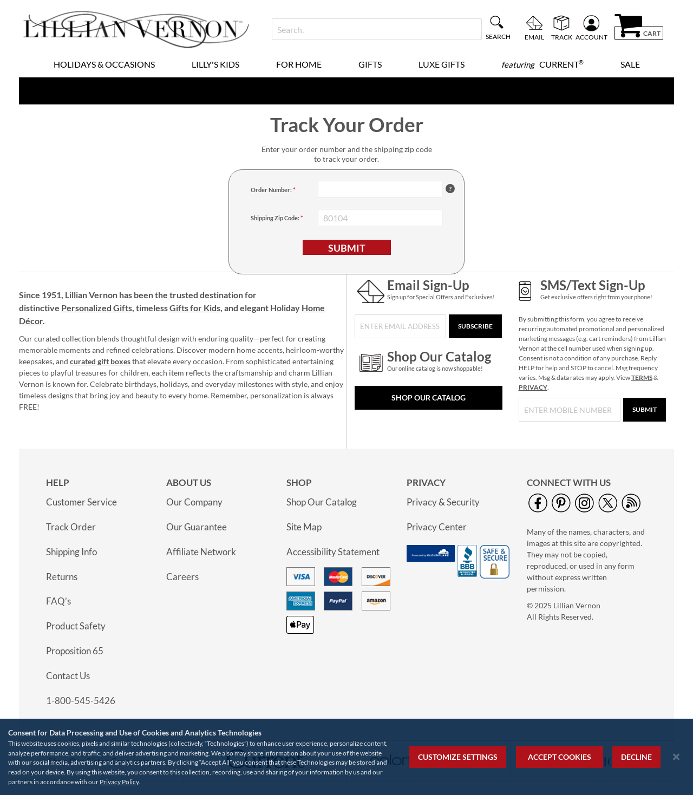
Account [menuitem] (591, 37)
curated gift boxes (100, 361)
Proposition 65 (74, 650)
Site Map (304, 527)
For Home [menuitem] (299, 64)
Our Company (194, 502)
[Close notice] (676, 757)
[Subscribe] (475, 326)
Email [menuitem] (534, 37)
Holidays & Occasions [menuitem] (104, 64)
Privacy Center (437, 527)
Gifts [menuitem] (370, 64)
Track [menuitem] (561, 37)
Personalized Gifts (96, 308)
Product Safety (76, 626)
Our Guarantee (196, 527)
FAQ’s (58, 601)
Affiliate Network (201, 551)
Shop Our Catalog (428, 397)
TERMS (641, 377)
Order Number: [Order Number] (272, 189)
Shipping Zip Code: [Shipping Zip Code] (275, 217)
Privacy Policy (119, 782)
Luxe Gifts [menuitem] (442, 64)
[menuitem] (542, 64)
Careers (182, 576)
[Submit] (644, 410)
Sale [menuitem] (630, 64)
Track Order (71, 527)
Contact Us (68, 675)
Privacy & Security (443, 502)
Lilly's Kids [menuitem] (215, 64)
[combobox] (376, 29)
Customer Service (81, 502)
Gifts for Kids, (196, 308)
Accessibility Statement (333, 551)
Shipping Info (71, 551)
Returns (61, 576)
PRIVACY (533, 387)
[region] (346, 757)
